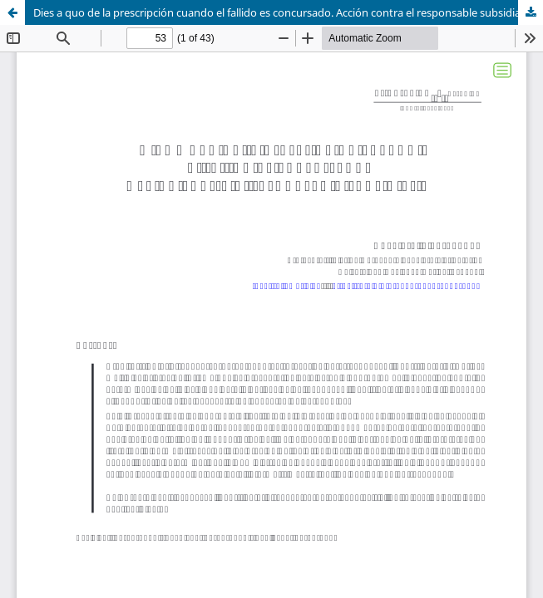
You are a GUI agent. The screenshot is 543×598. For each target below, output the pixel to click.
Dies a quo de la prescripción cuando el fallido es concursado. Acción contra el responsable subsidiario (283, 12)
